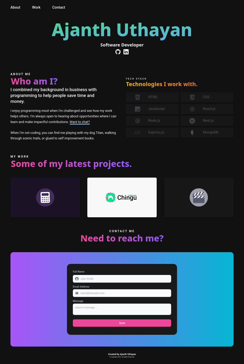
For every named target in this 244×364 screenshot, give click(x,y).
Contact (58, 7)
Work (36, 7)
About (15, 7)
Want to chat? (80, 122)
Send (122, 323)
